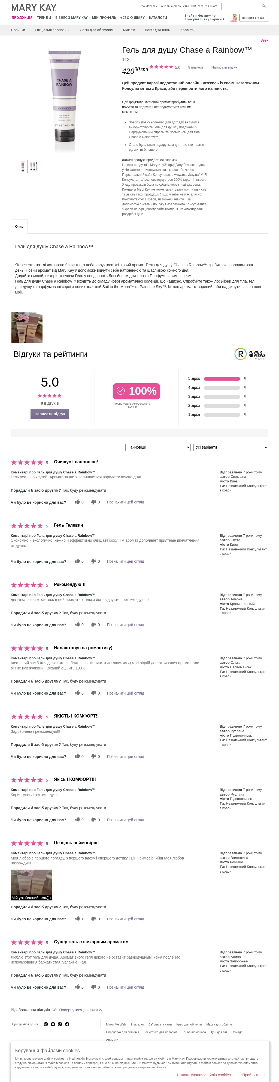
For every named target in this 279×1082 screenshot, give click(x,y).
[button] (31, 885)
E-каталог (137, 1024)
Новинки (18, 30)
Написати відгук (224, 67)
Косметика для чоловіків (160, 1032)
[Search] (244, 6)
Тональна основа (194, 1032)
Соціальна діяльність (173, 6)
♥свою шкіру (132, 17)
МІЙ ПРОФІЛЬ (104, 17)
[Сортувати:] (158, 447)
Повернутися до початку (80, 1010)
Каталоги (158, 17)
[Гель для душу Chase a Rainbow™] (64, 100)
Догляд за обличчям (96, 30)
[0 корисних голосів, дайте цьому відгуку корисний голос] (78, 502)
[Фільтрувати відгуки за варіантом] (230, 447)
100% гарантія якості (204, 6)
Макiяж (129, 30)
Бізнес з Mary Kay (71, 17)
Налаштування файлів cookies (204, 1075)
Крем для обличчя (189, 1024)
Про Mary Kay (148, 6)
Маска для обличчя (219, 1024)
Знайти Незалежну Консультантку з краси (203, 17)
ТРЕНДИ (44, 17)
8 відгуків (195, 67)
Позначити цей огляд (125, 502)
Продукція (22, 18)
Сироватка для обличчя (122, 1032)
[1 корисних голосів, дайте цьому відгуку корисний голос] (78, 919)
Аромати (187, 30)
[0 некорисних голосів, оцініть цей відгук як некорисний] (95, 502)
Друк (264, 40)
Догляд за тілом (158, 30)
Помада (237, 1032)
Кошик (253, 18)
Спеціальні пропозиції (52, 30)
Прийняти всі (253, 1075)
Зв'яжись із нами (160, 1024)
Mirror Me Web (116, 1024)
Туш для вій (219, 1032)
